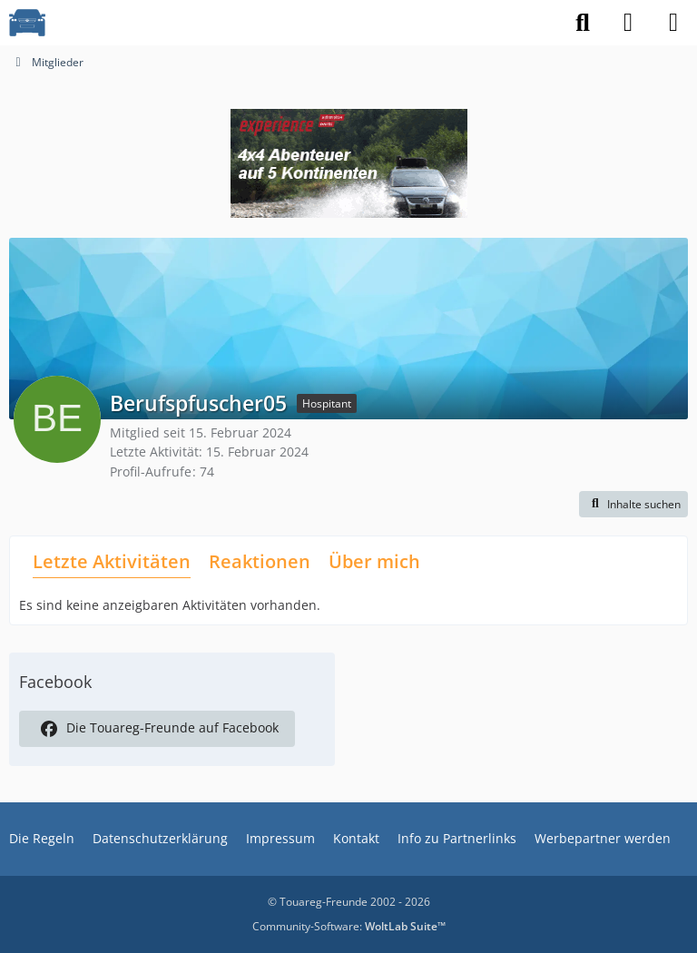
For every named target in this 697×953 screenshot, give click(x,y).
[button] (633, 504)
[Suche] (582, 23)
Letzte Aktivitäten (112, 561)
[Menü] (673, 23)
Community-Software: (349, 926)
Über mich (374, 561)
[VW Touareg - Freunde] (27, 23)
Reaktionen (259, 561)
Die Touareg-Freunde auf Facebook (157, 729)
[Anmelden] (628, 22)
